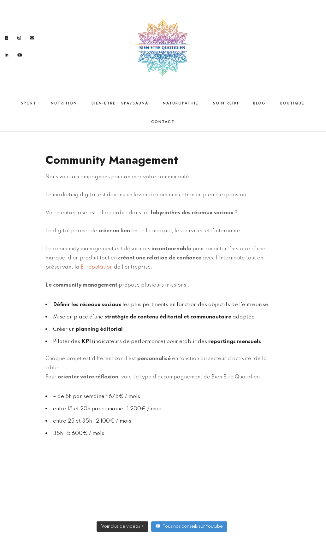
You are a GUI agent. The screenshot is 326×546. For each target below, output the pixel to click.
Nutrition (64, 103)
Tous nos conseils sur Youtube (189, 526)
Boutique (292, 103)
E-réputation (96, 267)
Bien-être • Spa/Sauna (120, 103)
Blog (259, 103)
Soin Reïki (226, 103)
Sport (28, 103)
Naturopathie (181, 103)
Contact (163, 122)
